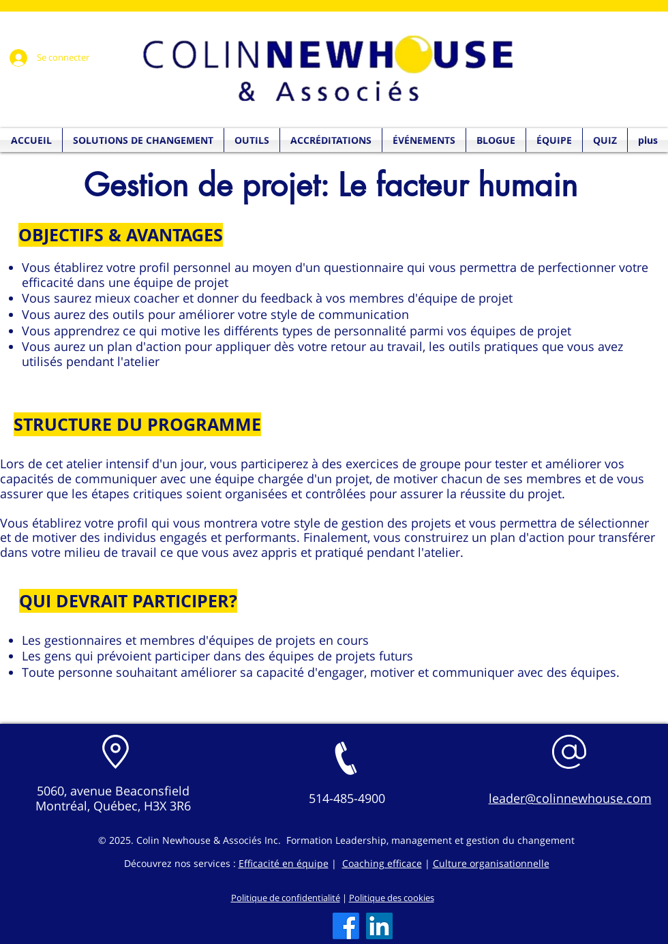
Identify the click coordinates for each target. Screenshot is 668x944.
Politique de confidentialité (285, 898)
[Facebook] (346, 926)
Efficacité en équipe (284, 863)
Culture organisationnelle (491, 863)
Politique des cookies (391, 898)
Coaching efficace (382, 863)
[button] (605, 140)
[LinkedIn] (379, 926)
